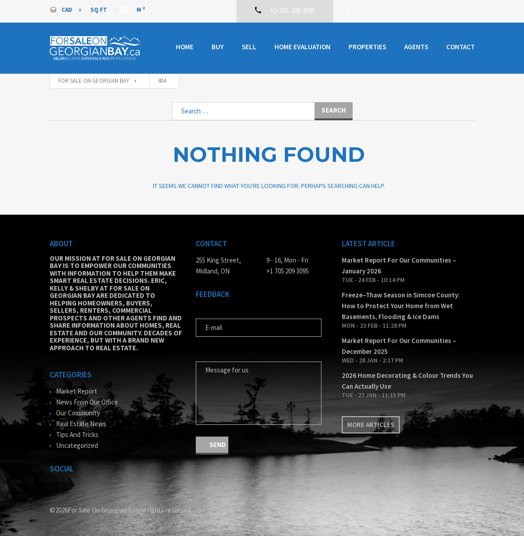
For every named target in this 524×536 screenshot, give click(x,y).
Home (185, 46)
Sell (249, 46)
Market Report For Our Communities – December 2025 (399, 346)
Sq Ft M (117, 9)
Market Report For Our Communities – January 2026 (399, 265)
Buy (218, 46)
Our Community (78, 413)
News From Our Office (87, 402)
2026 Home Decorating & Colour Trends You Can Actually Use (407, 380)
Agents (416, 46)
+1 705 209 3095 (287, 271)
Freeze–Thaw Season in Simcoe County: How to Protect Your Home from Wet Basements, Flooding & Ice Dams (401, 306)
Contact (460, 46)
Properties (367, 46)
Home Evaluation (302, 46)
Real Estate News (81, 423)
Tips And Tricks (77, 434)
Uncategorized (77, 445)
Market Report (76, 391)
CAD (62, 10)
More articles (370, 424)
